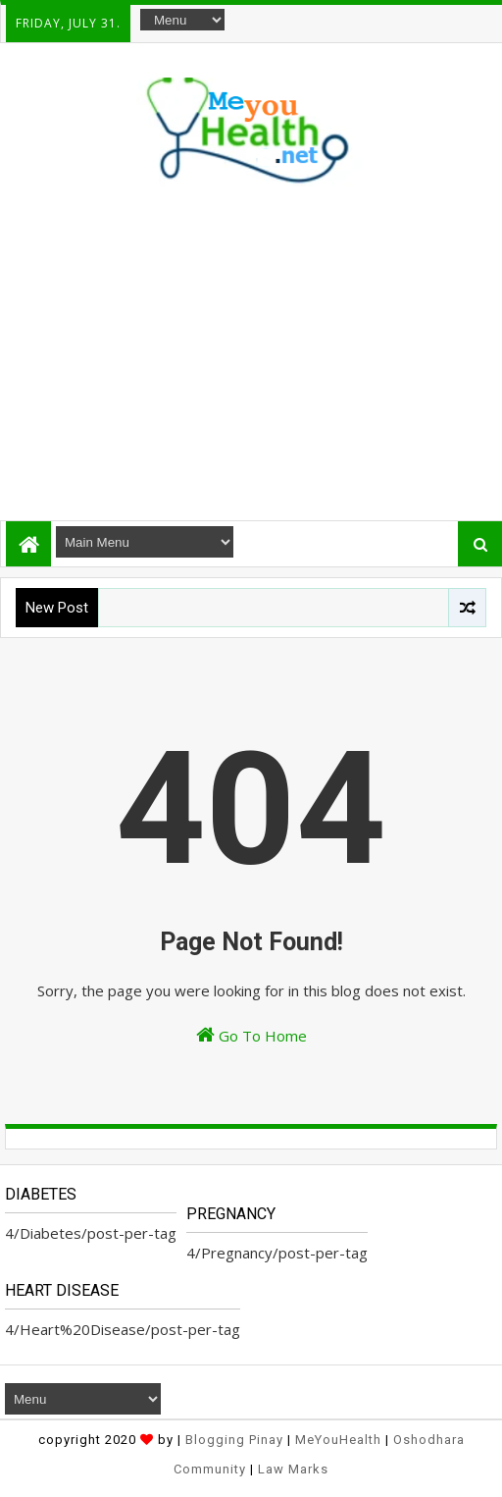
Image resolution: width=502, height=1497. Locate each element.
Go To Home (251, 1035)
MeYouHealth (338, 1439)
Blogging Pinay (234, 1439)
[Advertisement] (250, 348)
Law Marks (293, 1469)
